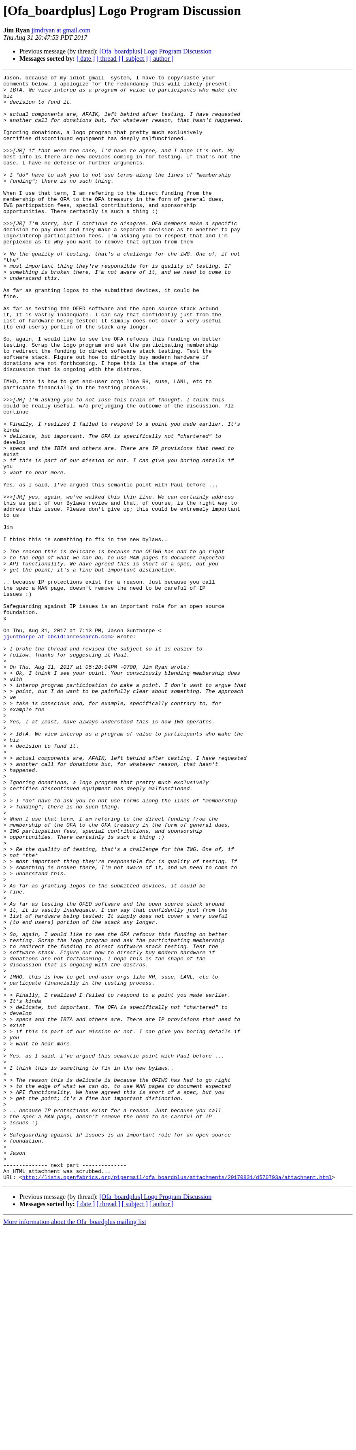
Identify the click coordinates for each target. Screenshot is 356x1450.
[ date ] (86, 58)
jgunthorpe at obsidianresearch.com (57, 749)
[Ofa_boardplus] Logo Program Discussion (155, 51)
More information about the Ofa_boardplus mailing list (74, 1442)
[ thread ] (108, 58)
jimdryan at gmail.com (61, 30)
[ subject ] (135, 58)
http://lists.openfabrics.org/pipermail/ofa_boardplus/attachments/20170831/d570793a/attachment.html (177, 1398)
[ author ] (161, 58)
